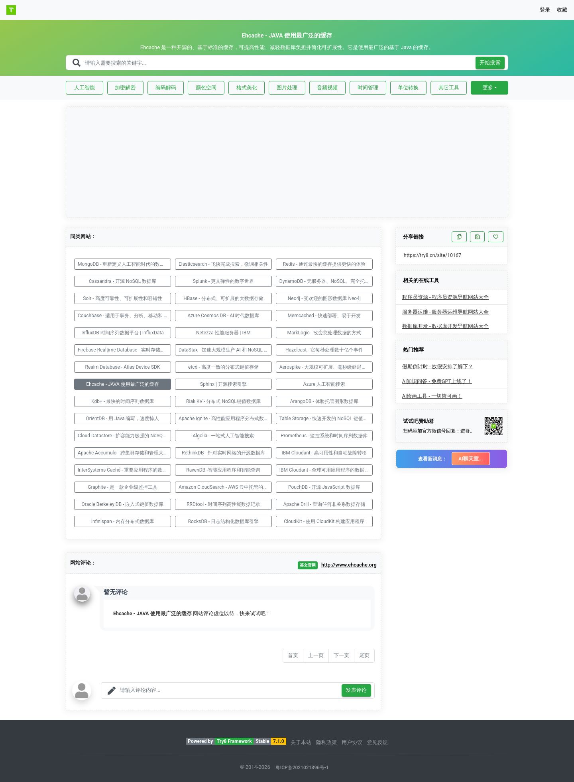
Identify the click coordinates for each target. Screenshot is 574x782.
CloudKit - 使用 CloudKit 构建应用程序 (324, 521)
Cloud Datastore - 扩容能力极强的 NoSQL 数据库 (124, 435)
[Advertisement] (287, 162)
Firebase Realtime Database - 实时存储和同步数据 (124, 350)
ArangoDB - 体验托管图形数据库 (324, 401)
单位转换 (408, 88)
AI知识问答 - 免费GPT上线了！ (437, 381)
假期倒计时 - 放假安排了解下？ (438, 366)
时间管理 (368, 88)
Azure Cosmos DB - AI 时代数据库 (223, 315)
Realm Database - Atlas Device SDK (122, 367)
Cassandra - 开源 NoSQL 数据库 (122, 281)
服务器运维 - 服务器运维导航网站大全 (445, 312)
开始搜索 (490, 63)
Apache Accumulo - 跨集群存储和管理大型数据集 (124, 453)
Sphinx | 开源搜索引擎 (223, 384)
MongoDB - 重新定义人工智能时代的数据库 (123, 264)
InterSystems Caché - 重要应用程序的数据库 (124, 470)
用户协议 (352, 742)
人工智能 (84, 88)
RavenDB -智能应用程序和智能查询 (223, 470)
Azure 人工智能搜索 (324, 384)
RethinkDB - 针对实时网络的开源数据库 (223, 453)
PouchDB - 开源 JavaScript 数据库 (324, 487)
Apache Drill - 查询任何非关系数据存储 (324, 504)
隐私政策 (326, 742)
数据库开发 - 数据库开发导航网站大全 (445, 326)
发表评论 (356, 690)
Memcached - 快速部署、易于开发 (324, 315)
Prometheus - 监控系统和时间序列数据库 (324, 435)
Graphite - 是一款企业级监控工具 (122, 487)
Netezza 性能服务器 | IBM (223, 333)
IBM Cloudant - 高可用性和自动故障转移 (324, 453)
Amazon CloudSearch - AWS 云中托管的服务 (225, 487)
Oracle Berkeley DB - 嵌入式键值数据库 (123, 504)
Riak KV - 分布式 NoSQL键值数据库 (223, 401)
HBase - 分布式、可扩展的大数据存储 (223, 298)
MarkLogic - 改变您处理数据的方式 (324, 333)
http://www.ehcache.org (349, 565)
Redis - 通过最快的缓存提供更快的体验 (324, 264)
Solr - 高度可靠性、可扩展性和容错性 (122, 298)
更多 (488, 88)
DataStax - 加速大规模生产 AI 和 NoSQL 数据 (225, 350)
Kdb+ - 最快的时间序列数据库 (122, 401)
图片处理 (287, 88)
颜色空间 (206, 88)
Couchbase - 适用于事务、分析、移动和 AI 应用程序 (124, 315)
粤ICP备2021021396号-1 (302, 767)
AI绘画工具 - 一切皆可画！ (432, 396)
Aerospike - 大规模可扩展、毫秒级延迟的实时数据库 (326, 367)
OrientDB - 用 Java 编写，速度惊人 (122, 418)
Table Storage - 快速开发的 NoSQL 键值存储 (326, 418)
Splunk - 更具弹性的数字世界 (223, 281)
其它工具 (448, 88)
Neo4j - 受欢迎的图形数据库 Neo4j (324, 298)
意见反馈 (377, 742)
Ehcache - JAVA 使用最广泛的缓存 (122, 384)
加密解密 (125, 88)
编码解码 (165, 88)
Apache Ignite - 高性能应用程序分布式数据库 (225, 418)
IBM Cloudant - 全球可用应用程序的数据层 (324, 470)
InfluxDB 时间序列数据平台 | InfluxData (122, 333)
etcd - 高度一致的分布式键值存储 (223, 367)
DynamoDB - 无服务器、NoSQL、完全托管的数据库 (326, 281)
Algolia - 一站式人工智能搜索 (223, 435)
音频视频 (327, 88)
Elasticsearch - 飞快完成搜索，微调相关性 (223, 264)
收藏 (562, 10)
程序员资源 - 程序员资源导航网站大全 (445, 297)
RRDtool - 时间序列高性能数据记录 (223, 504)
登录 (545, 10)
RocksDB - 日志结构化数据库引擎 (223, 521)
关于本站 (301, 742)
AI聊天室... (470, 459)
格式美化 (246, 88)
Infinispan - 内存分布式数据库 (122, 521)
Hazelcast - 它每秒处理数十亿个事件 (324, 350)
